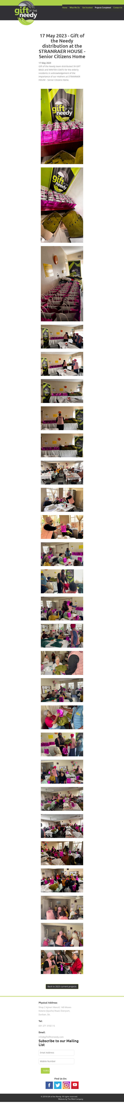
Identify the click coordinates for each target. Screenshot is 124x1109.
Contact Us (117, 7)
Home (64, 7)
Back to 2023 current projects (62, 986)
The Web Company (75, 1099)
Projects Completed (103, 7)
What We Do (75, 7)
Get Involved (87, 7)
